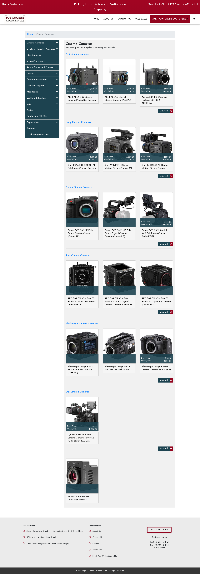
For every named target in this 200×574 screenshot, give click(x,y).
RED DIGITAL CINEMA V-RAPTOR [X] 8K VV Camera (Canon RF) (156, 302)
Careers (95, 544)
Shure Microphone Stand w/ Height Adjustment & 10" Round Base (55, 531)
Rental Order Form (12, 4)
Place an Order (159, 530)
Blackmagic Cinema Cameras (82, 323)
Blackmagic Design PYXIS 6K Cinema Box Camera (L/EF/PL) (80, 370)
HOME (95, 19)
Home (30, 34)
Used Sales (97, 550)
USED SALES (141, 19)
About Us (96, 531)
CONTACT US (124, 19)
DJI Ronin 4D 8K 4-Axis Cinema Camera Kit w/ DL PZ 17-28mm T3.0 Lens (81, 438)
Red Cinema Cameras (78, 255)
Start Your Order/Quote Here (105, 556)
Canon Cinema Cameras (79, 187)
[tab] (42, 43)
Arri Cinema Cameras (77, 54)
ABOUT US (108, 19)
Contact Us (97, 537)
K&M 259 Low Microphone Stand (41, 537)
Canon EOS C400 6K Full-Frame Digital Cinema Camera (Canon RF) (118, 233)
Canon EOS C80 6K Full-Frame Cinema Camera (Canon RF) (80, 233)
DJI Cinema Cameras (77, 392)
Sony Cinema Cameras (78, 122)
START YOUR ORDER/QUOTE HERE (170, 19)
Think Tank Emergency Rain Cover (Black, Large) (48, 544)
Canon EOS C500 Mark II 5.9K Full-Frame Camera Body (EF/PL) (155, 233)
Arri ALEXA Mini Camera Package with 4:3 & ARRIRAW (154, 100)
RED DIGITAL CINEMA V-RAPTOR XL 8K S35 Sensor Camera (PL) (81, 302)
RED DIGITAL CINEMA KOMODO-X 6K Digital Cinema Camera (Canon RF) (119, 302)
